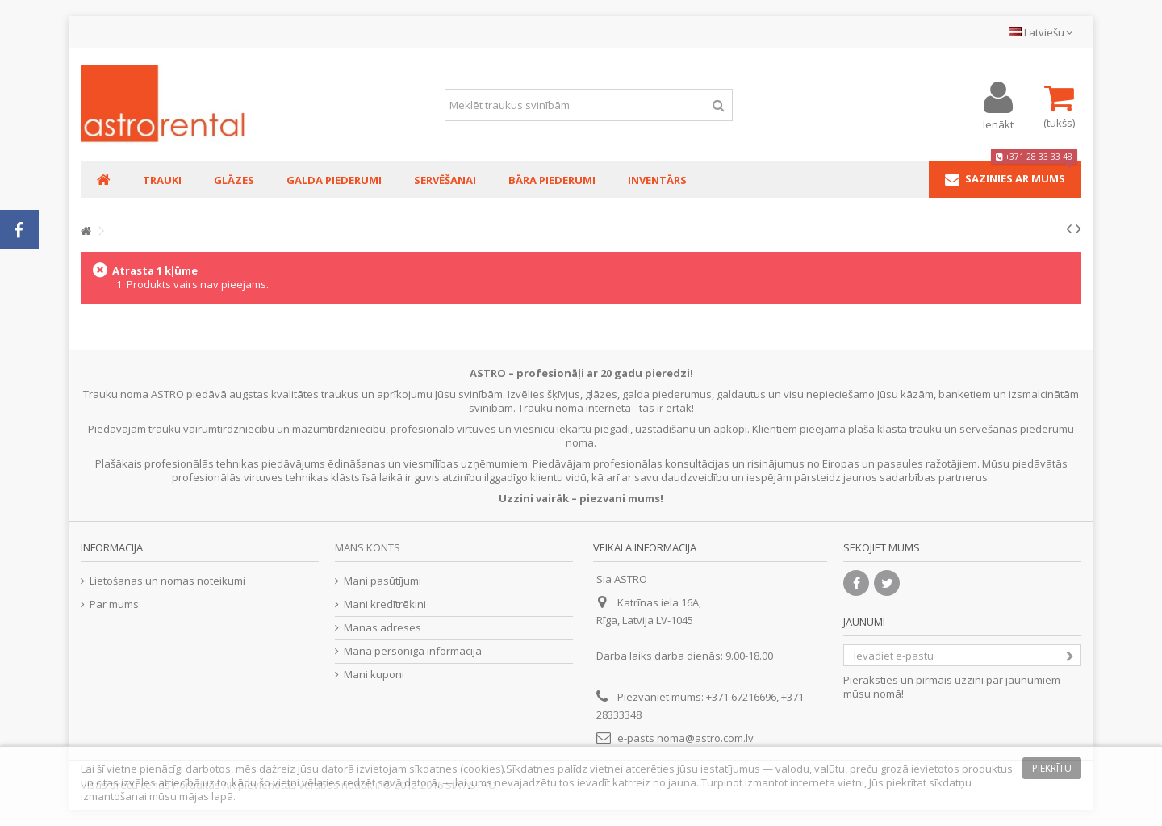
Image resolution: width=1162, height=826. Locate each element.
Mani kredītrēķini (385, 604)
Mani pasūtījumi (382, 581)
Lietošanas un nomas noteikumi (167, 581)
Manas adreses (382, 628)
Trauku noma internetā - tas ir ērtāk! (606, 407)
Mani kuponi (374, 674)
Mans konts (367, 547)
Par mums (114, 604)
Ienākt (998, 123)
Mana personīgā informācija (413, 651)
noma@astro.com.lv (705, 738)
